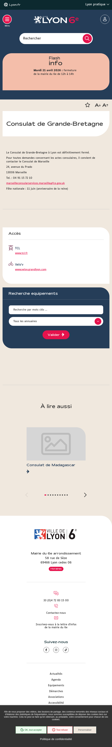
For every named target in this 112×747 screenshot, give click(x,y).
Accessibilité (56, 703)
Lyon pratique (97, 4)
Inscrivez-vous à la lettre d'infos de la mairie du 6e (56, 626)
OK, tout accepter (31, 730)
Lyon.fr (15, 4)
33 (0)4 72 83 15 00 (56, 600)
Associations (56, 697)
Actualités (56, 674)
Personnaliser (84, 730)
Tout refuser (60, 730)
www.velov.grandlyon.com (30, 269)
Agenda (56, 680)
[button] (87, 105)
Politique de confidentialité (56, 739)
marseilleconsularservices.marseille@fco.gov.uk (35, 183)
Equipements (56, 685)
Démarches (56, 691)
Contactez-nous (56, 613)
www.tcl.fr (21, 253)
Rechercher (32, 38)
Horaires (56, 568)
